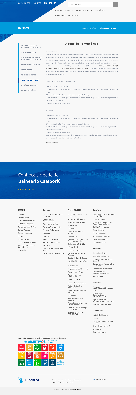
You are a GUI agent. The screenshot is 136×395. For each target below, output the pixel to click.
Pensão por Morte (28, 75)
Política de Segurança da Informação (77, 291)
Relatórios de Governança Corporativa (77, 308)
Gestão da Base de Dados (77, 258)
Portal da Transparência (52, 227)
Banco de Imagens (99, 332)
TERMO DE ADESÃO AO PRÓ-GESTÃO (76, 313)
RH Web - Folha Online (51, 230)
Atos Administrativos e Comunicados (26, 246)
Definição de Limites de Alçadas (76, 254)
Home (84, 28)
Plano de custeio (74, 280)
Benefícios (99, 10)
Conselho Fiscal (23, 239)
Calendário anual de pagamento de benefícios (31, 46)
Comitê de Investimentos (27, 242)
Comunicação (24, 3)
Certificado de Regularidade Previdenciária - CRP (78, 240)
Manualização (73, 266)
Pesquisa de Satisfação (51, 242)
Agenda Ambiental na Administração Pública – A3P (103, 300)
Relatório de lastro (99, 253)
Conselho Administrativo (27, 227)
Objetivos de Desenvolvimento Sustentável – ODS (99, 295)
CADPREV (71, 228)
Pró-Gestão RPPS (84, 10)
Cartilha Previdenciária (30, 65)
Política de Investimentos (77, 283)
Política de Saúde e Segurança (75, 286)
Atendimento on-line (50, 224)
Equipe (20, 236)
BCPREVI (21, 210)
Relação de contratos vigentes (76, 299)
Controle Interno (28, 52)
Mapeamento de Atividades (78, 269)
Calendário (47, 236)
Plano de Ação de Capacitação (74, 275)
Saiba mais (24, 189)
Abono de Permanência (108, 28)
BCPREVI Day (72, 225)
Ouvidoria (46, 233)
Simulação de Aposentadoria (48, 220)
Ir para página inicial (52, 143)
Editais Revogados (25, 233)
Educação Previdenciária (102, 304)
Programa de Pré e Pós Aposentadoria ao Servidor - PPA (103, 288)
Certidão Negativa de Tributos (75, 232)
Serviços (69, 10)
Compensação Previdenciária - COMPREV (103, 264)
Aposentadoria (27, 70)
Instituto (21, 214)
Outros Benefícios (28, 90)
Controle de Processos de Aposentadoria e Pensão (31, 59)
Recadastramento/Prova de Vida (53, 249)
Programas (73, 15)
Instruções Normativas (26, 221)
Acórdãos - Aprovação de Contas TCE (77, 215)
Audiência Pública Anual (76, 219)
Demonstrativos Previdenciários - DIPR (101, 272)
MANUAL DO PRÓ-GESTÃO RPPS (78, 261)
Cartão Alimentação (29, 85)
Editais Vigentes (24, 230)
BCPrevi (58, 10)
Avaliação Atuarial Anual (77, 222)
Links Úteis (97, 329)
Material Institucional (100, 315)
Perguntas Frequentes (51, 239)
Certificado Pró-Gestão (76, 244)
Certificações (72, 236)
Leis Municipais (23, 217)
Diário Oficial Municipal (101, 326)
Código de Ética (73, 247)
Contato (37, 3)
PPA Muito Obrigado (25, 224)
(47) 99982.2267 (101, 379)
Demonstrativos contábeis (102, 268)
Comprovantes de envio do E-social (102, 260)
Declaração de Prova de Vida (53, 253)
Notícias (96, 318)
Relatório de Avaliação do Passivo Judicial (77, 303)
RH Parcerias (47, 245)
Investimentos (98, 276)
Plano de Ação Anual (75, 272)
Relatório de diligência (101, 256)
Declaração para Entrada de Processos (53, 215)
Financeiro (60, 15)
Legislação (22, 250)
